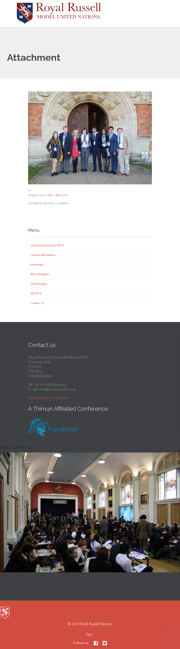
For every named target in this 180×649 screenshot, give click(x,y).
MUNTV (36, 293)
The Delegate (38, 283)
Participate (37, 264)
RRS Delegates (39, 274)
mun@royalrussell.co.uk (57, 389)
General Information (42, 255)
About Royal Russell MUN (47, 245)
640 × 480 (54, 195)
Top (89, 634)
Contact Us (37, 303)
